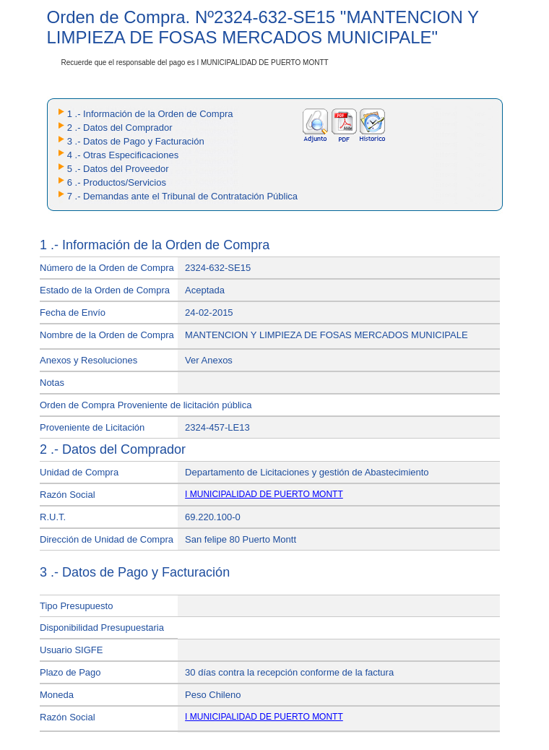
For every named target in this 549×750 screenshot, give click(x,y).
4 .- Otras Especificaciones (123, 155)
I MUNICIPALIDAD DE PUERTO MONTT (264, 494)
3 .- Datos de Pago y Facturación (135, 141)
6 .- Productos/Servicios (116, 182)
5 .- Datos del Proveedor (118, 168)
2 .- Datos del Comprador (120, 127)
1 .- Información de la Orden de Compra (150, 113)
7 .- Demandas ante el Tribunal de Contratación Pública (182, 196)
